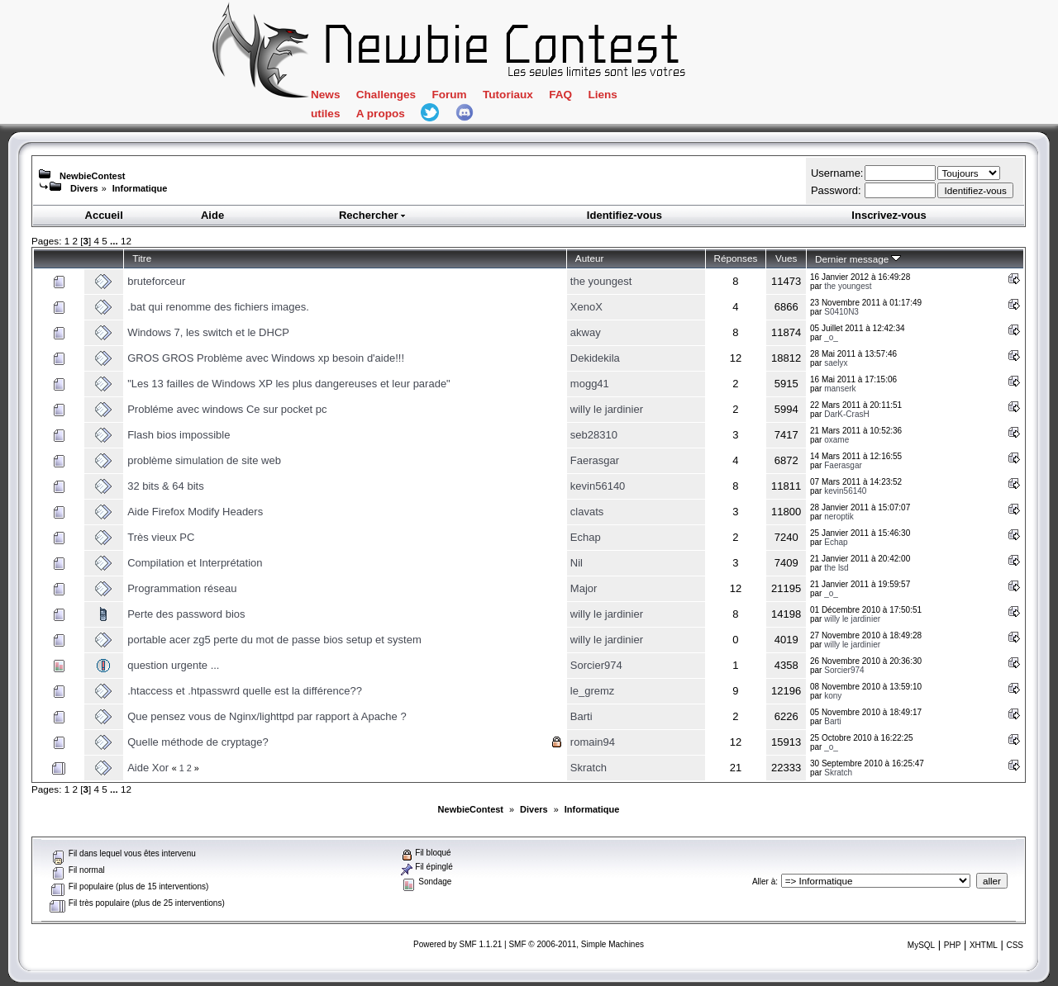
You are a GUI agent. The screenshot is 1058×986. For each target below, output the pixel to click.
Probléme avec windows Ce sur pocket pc (226, 409)
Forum (448, 94)
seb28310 (593, 435)
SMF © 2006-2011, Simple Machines (576, 944)
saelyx (835, 362)
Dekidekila (595, 358)
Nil (576, 563)
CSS (1014, 945)
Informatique (140, 188)
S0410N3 (841, 311)
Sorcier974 (596, 665)
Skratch (588, 767)
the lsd (836, 567)
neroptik (839, 516)
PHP (952, 945)
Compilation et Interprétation (194, 563)
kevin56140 (598, 486)
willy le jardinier (606, 409)
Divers (84, 188)
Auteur (589, 258)
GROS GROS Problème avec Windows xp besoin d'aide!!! (265, 358)
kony (832, 695)
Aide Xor (148, 767)
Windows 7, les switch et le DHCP (208, 332)
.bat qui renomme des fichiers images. (218, 307)
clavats (586, 511)
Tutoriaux (508, 94)
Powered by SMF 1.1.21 (457, 944)
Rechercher (373, 215)
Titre (141, 258)
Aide (212, 215)
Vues (786, 258)
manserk (839, 388)
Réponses (736, 258)
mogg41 (589, 383)
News (325, 94)
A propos (380, 113)
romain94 (592, 742)
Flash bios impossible (178, 435)
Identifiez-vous (624, 215)
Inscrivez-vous (888, 215)
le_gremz (592, 691)
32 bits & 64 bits (165, 486)
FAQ (560, 94)
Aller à (763, 881)
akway (585, 332)
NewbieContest (92, 176)
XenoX (586, 307)
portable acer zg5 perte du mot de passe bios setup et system (274, 639)
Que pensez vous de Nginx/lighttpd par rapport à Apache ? (267, 716)
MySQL (921, 945)
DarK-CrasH (846, 414)
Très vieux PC (160, 537)
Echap (585, 537)
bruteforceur (156, 281)
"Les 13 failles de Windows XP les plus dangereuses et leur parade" (288, 383)
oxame (836, 439)
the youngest (600, 281)
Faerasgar (594, 460)
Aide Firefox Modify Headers (195, 511)
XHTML (984, 945)
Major (584, 588)
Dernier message (858, 259)
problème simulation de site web (204, 460)
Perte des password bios (186, 614)
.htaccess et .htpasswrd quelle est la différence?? (244, 691)
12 (126, 240)
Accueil (104, 215)
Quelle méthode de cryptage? (198, 742)
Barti (581, 716)
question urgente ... (173, 665)
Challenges (386, 94)
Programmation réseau (181, 588)
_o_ (831, 337)
